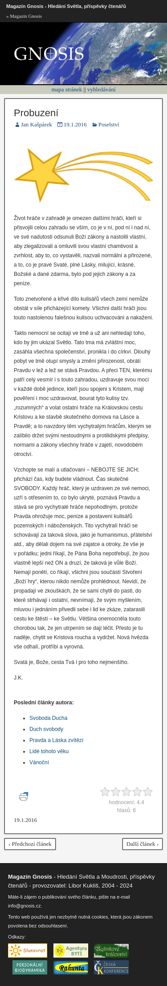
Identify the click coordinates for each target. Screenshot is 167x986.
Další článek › (142, 844)
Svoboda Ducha (48, 718)
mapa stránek (66, 89)
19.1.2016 (75, 124)
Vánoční (39, 762)
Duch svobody (46, 729)
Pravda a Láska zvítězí (56, 740)
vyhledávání (101, 89)
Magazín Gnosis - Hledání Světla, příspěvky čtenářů (66, 6)
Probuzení (36, 112)
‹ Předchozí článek (30, 844)
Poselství (108, 124)
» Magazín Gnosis (24, 16)
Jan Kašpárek (36, 124)
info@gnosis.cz (24, 905)
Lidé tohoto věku (49, 751)
